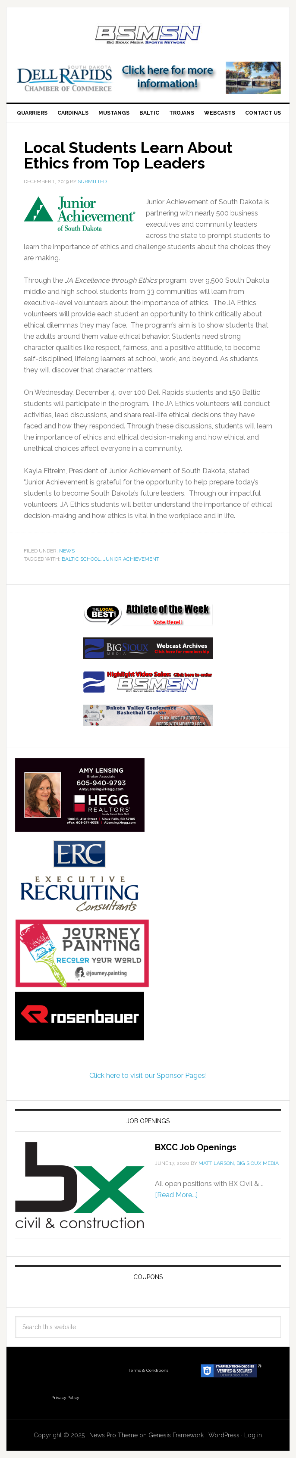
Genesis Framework (176, 1435)
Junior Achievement (131, 559)
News (67, 551)
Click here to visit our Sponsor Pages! (148, 1075)
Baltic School (81, 559)
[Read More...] (176, 1195)
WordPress (223, 1435)
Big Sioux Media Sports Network (148, 35)
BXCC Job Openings (195, 1147)
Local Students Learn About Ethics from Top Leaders (128, 155)
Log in (253, 1435)
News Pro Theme (113, 1435)
